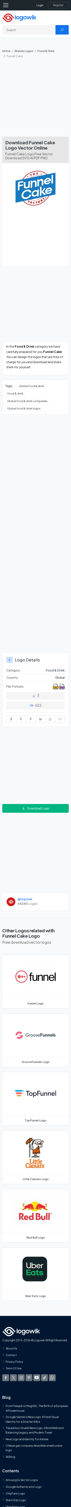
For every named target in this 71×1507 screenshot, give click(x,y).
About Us (11, 1348)
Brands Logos (24, 51)
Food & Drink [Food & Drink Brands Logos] (55, 670)
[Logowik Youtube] (36, 1377)
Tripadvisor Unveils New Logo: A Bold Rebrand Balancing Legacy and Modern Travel (35, 1430)
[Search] (29, 30)
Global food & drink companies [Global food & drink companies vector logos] (27, 401)
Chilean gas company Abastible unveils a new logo (34, 1448)
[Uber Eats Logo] (35, 1274)
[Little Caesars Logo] (35, 1157)
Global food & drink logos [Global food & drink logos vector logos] (24, 408)
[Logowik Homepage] (19, 17)
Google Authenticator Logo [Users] (24, 1486)
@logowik (25, 899)
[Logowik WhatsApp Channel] (52, 1377)
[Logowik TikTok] (44, 1377)
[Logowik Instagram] (21, 1377)
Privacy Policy (14, 1361)
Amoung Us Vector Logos (22, 1480)
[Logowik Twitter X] (13, 1377)
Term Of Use (14, 1368)
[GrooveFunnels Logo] (35, 1040)
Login (40, 5)
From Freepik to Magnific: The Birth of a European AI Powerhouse (37, 1408)
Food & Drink (46, 51)
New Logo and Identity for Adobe (27, 1439)
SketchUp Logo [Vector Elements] (16, 1500)
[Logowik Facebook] (5, 1377)
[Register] (58, 5)
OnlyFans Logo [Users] (15, 1493)
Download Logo (35, 808)
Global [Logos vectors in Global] (60, 677)
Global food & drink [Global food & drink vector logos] (31, 386)
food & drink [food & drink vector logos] (15, 393)
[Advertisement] (35, 99)
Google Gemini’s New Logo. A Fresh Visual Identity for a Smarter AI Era (32, 1419)
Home (6, 51)
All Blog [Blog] (10, 1457)
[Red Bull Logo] (35, 1215)
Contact (11, 1355)
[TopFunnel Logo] (35, 1098)
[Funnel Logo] (35, 981)
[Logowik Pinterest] (29, 1377)
